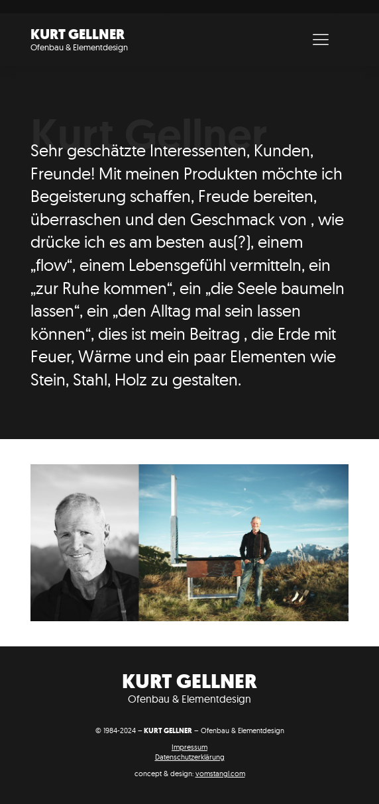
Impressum (189, 747)
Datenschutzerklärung (190, 757)
